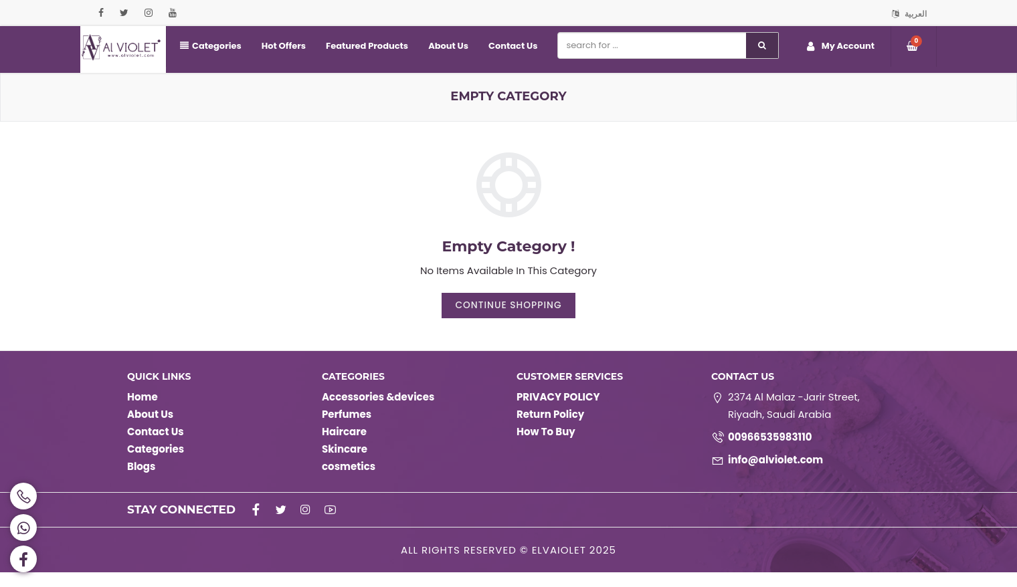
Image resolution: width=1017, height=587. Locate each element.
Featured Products (367, 45)
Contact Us (512, 45)
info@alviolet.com (775, 474)
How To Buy (546, 446)
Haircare (344, 446)
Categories (211, 45)
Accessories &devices (378, 411)
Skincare (344, 464)
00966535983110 (770, 452)
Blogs (141, 481)
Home (142, 411)
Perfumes (346, 429)
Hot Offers (284, 45)
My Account (840, 46)
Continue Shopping (508, 319)
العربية (909, 13)
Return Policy (550, 429)
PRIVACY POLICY (558, 411)
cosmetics (348, 481)
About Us (448, 45)
